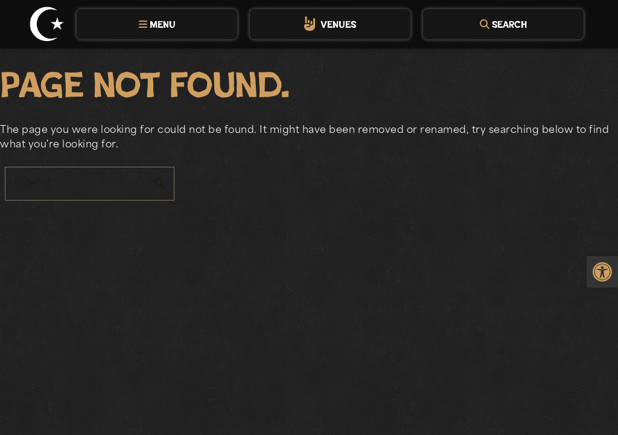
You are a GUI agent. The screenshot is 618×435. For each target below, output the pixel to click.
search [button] (160, 183)
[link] (602, 272)
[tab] (157, 24)
